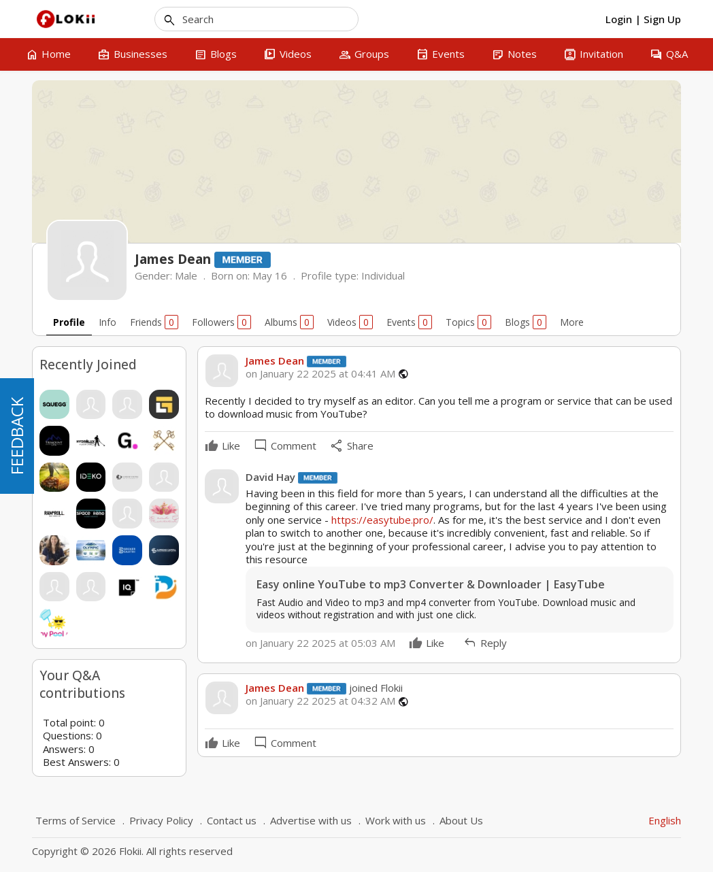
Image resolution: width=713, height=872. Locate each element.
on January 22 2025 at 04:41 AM (320, 373)
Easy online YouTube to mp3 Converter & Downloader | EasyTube (430, 584)
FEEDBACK (16, 436)
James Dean (275, 360)
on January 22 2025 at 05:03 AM (320, 643)
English (664, 820)
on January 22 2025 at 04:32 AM (320, 700)
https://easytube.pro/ (382, 519)
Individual (383, 275)
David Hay (270, 477)
